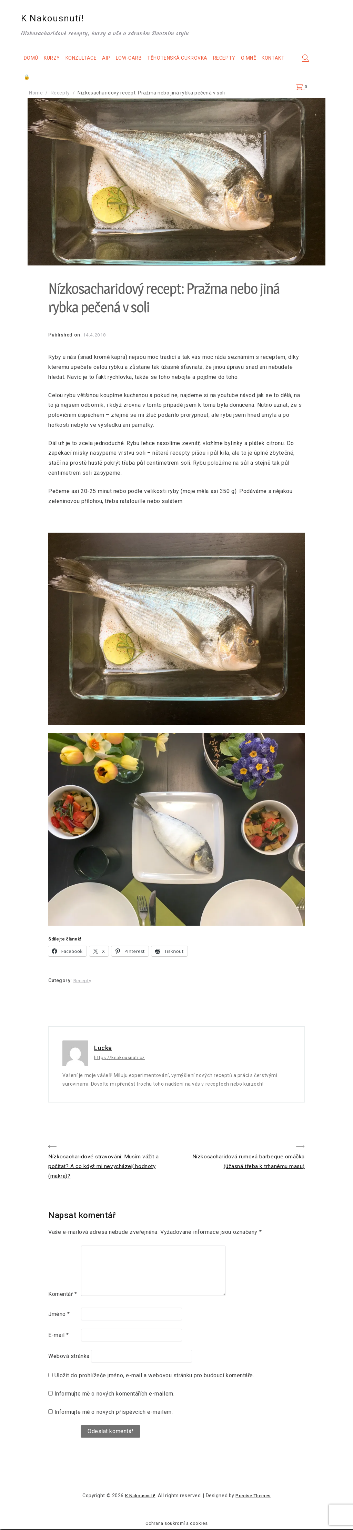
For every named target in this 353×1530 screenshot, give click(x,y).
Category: (60, 980)
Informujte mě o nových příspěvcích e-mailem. (113, 1412)
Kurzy (58, 59)
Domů (37, 59)
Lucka (103, 1047)
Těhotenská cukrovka (184, 59)
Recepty (231, 59)
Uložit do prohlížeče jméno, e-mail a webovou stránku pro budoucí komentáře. (154, 1376)
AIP (113, 59)
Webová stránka (69, 1357)
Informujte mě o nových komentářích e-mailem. (114, 1394)
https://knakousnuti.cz (120, 1057)
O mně (255, 59)
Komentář (62, 1295)
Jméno (59, 1315)
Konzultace (87, 59)
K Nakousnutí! (61, 18)
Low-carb (135, 59)
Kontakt (41, 78)
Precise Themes (254, 1496)
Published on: (65, 335)
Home (36, 92)
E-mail (58, 1336)
